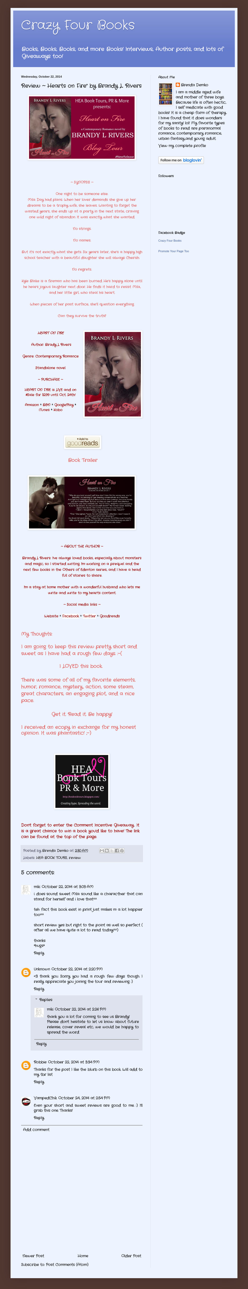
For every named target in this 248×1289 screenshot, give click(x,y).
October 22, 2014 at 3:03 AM (67, 886)
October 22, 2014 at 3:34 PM (73, 1062)
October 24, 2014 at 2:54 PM (84, 1098)
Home (83, 1256)
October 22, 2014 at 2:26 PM (80, 1009)
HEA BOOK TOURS (51, 858)
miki (37, 886)
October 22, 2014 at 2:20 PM (77, 969)
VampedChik (45, 1098)
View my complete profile (182, 145)
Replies (45, 1000)
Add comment (36, 1129)
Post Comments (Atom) (67, 1264)
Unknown (42, 969)
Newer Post (33, 1256)
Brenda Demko (194, 85)
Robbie (40, 1062)
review (75, 858)
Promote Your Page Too (173, 251)
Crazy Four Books (78, 25)
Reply (39, 953)
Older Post (131, 1256)
